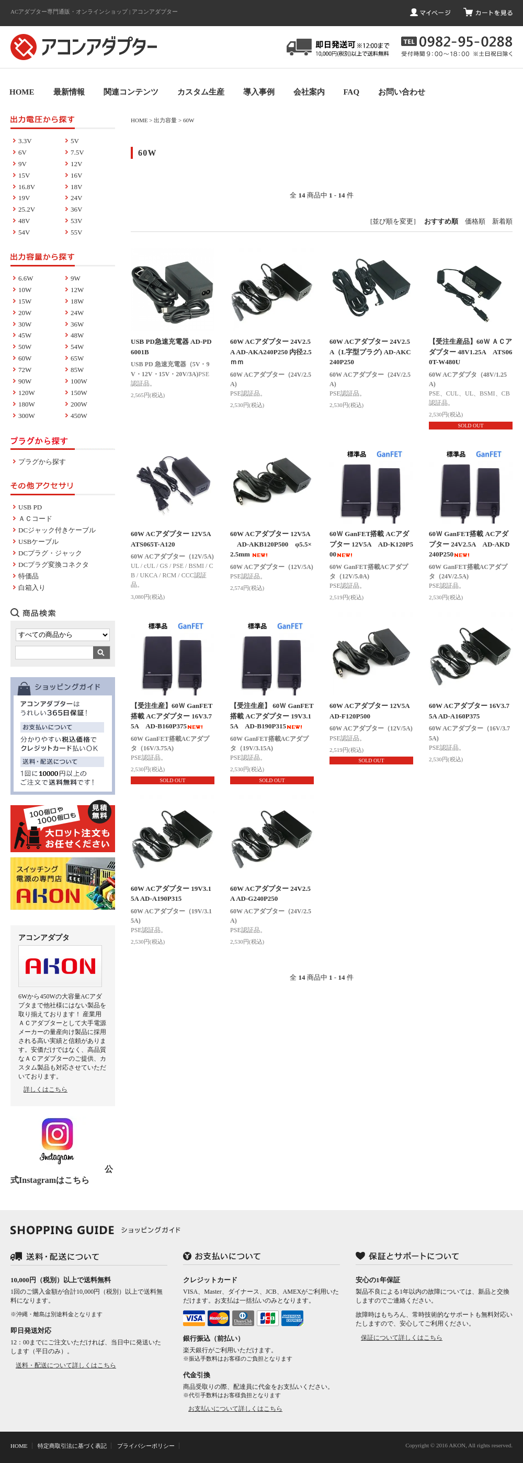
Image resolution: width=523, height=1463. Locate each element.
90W (24, 381)
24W (77, 313)
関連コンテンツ (131, 92)
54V (24, 232)
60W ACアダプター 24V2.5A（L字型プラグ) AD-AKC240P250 (370, 352)
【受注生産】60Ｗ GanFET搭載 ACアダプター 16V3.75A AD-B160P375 (171, 716)
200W (79, 404)
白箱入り (32, 587)
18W (77, 301)
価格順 (475, 221)
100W (79, 381)
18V (76, 187)
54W (77, 347)
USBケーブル (38, 541)
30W (24, 324)
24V (76, 198)
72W (24, 370)
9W (76, 278)
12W (77, 290)
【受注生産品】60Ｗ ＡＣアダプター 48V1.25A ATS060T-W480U (470, 352)
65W (77, 358)
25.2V (26, 209)
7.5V (77, 152)
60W (188, 120)
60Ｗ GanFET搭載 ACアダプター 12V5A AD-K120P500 (371, 544)
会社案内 (309, 92)
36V (76, 209)
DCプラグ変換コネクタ (53, 564)
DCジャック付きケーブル (57, 530)
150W (79, 393)
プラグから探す (42, 462)
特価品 (28, 576)
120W (26, 393)
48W (77, 335)
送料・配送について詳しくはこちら (66, 1365)
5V (75, 141)
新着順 (502, 221)
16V (76, 175)
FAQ (352, 92)
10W (24, 290)
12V (76, 164)
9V (22, 164)
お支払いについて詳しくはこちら (235, 1408)
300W (26, 416)
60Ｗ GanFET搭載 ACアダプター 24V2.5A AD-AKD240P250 (469, 544)
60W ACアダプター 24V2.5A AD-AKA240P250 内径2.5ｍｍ (271, 352)
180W (26, 404)
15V (24, 175)
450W (79, 416)
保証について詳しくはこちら (401, 1337)
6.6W (25, 278)
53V (76, 221)
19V (24, 198)
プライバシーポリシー (146, 1446)
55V (76, 232)
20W (24, 313)
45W (24, 335)
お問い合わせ (401, 92)
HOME (22, 92)
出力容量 (165, 120)
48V (24, 221)
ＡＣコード (35, 518)
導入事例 (259, 92)
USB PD (30, 507)
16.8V (26, 187)
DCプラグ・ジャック (50, 553)
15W (24, 301)
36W (77, 324)
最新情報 (69, 92)
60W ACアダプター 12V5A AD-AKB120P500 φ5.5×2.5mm (271, 544)
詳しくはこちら (45, 1089)
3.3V (25, 141)
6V (22, 152)
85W (77, 370)
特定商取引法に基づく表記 (72, 1446)
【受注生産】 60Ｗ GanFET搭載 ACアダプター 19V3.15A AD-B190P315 (272, 716)
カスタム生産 (200, 92)
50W (24, 347)
